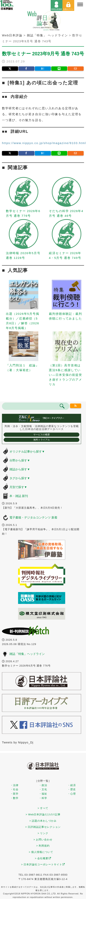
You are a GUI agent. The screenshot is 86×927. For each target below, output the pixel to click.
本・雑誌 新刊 (18, 496)
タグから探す (19, 478)
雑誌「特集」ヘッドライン (27, 653)
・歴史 (72, 789)
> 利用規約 (43, 845)
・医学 (14, 793)
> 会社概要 (43, 858)
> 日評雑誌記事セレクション (43, 826)
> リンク (43, 833)
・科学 (43, 798)
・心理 (72, 793)
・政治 (43, 785)
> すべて (43, 808)
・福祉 (43, 793)
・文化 (43, 789)
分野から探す (19, 460)
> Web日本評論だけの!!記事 (43, 814)
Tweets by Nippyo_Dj (17, 742)
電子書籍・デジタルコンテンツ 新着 (33, 517)
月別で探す (18, 487)
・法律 (14, 785)
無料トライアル (41, 439)
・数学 (14, 798)
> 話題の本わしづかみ (43, 820)
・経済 (72, 785)
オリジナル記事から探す (27, 451)
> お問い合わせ (43, 839)
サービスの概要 (41, 434)
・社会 (14, 789)
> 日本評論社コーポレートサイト (43, 864)
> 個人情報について (41, 852)
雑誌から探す (19, 469)
